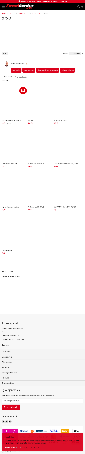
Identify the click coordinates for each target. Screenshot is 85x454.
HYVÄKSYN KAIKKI (10, 448)
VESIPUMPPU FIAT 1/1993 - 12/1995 (65, 207)
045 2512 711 (6, 331)
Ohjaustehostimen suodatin (10, 207)
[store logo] (20, 6)
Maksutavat (6, 367)
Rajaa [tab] (4, 53)
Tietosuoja (5, 378)
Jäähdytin (31, 120)
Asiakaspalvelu (7, 357)
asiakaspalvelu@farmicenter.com (12, 328)
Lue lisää (36, 448)
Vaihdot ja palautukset (9, 373)
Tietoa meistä (6, 352)
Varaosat (12, 13)
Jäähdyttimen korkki (60, 120)
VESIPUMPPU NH (7, 250)
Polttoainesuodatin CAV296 (36, 207)
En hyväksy (19, 448)
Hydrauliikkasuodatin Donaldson (12, 120)
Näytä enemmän (28, 448)
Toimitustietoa (7, 362)
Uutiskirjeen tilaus (8, 383)
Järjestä (65, 53)
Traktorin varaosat (23, 13)
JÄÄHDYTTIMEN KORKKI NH (36, 164)
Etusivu (4, 13)
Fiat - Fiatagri (36, 13)
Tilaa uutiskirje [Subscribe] (11, 407)
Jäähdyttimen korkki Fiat (9, 164)
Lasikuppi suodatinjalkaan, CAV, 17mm (66, 164)
